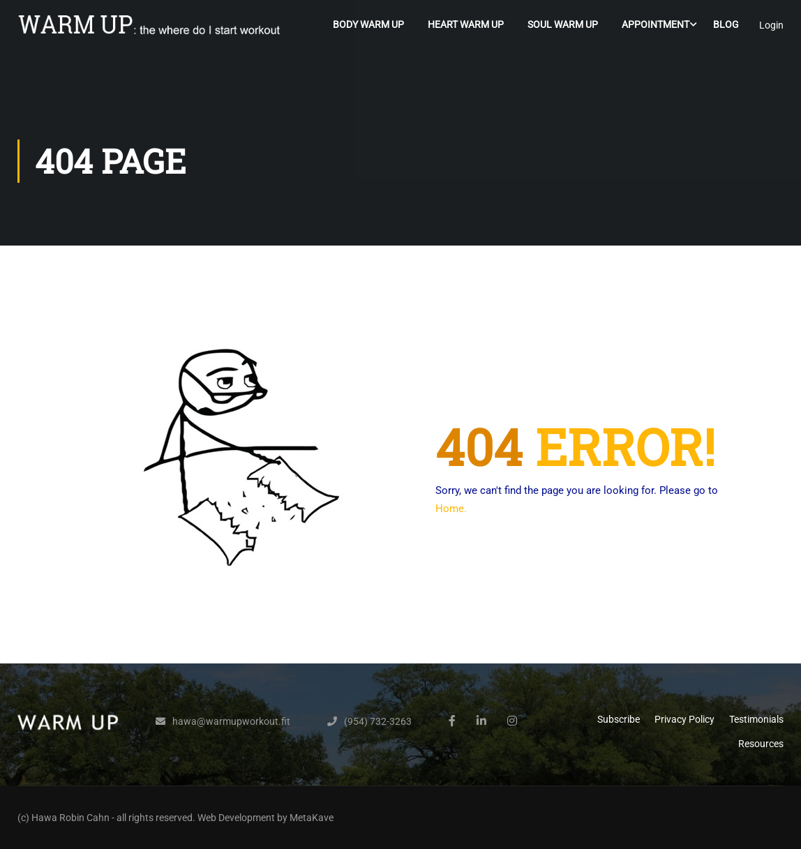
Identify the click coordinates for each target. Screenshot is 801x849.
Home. (451, 508)
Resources (761, 743)
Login (771, 25)
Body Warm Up (368, 24)
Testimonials (756, 719)
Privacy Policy (684, 719)
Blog (726, 24)
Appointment (655, 24)
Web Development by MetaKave (265, 817)
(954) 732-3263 (378, 721)
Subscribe (618, 719)
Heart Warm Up (466, 24)
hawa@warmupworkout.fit (231, 721)
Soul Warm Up (562, 24)
